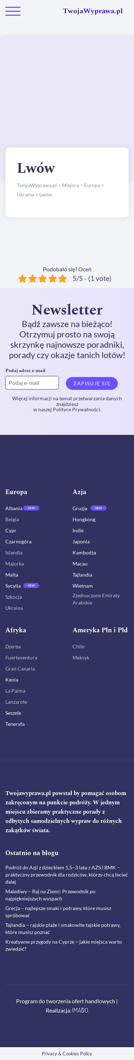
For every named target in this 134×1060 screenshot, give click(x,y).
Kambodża (84, 552)
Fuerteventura (21, 657)
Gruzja (80, 508)
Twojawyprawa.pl (28, 793)
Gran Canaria (20, 668)
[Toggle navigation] (12, 11)
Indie (78, 530)
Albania (14, 508)
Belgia (12, 519)
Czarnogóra (18, 541)
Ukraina (14, 608)
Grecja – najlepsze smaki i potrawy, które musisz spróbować (58, 911)
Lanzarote (16, 702)
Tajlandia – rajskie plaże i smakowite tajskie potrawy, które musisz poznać (62, 928)
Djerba (13, 646)
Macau (80, 564)
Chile (78, 646)
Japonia (81, 541)
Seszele (13, 713)
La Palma (15, 691)
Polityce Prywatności (76, 409)
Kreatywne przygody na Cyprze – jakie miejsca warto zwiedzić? (63, 945)
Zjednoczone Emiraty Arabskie (96, 599)
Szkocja (13, 597)
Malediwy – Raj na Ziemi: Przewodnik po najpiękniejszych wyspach (50, 894)
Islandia (14, 552)
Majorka (14, 564)
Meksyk (81, 657)
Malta (11, 575)
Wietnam (83, 586)
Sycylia (13, 586)
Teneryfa (15, 724)
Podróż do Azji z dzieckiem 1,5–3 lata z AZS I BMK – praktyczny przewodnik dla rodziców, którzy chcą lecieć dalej (66, 874)
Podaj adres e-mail (25, 370)
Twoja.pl (93, 11)
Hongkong (84, 519)
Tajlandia (82, 575)
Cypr (10, 530)
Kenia (11, 680)
